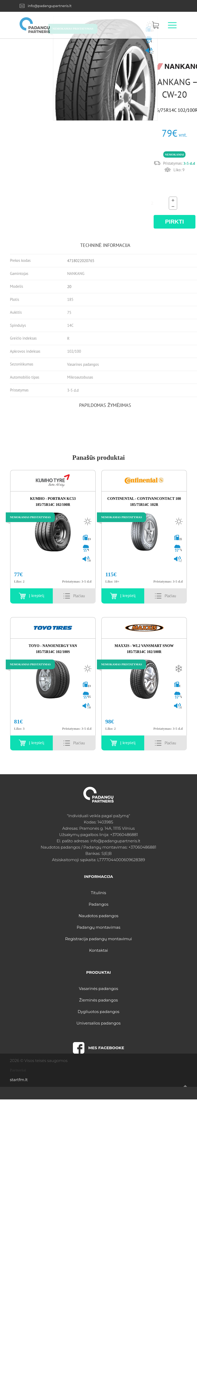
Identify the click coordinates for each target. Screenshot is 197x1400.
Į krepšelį (36, 595)
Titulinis (98, 892)
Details (79, 596)
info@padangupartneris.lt (50, 6)
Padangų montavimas (98, 927)
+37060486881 (124, 834)
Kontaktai (98, 950)
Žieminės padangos (98, 1000)
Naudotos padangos (98, 915)
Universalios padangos (98, 1023)
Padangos (98, 904)
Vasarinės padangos (83, 364)
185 (70, 299)
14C (70, 325)
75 (69, 312)
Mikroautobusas (80, 377)
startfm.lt (19, 1079)
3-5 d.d (73, 390)
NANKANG (75, 273)
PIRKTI (174, 221)
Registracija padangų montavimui (98, 938)
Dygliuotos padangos (98, 1011)
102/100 (74, 351)
